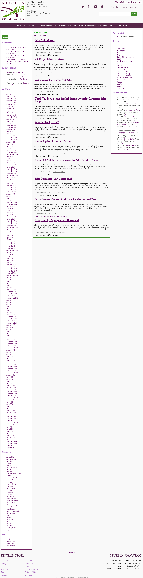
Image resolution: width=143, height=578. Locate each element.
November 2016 (11, 204)
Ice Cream (9, 494)
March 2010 (10, 360)
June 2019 (9, 159)
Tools (3, 572)
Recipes (72, 25)
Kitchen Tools (11, 497)
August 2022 (10, 119)
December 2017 (11, 188)
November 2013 (11, 271)
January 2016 (11, 219)
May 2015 (9, 236)
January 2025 (11, 102)
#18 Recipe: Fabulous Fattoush (50, 59)
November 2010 (11, 344)
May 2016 (9, 213)
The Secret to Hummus (21, 77)
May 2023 (9, 113)
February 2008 (11, 412)
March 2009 (10, 385)
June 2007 (9, 429)
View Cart (115, 7)
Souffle (8, 521)
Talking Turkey (128, 139)
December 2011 (11, 317)
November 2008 (11, 394)
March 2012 (10, 310)
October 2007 (11, 421)
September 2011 (12, 323)
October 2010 (11, 346)
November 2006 (11, 444)
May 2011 (9, 331)
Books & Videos (11, 467)
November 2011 (11, 319)
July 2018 (9, 179)
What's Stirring (87, 25)
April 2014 (9, 261)
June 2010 (9, 354)
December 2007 (11, 417)
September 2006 (12, 448)
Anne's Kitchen (11, 457)
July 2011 (9, 327)
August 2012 (10, 300)
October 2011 (11, 321)
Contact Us (121, 25)
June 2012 (9, 304)
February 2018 (11, 186)
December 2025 (11, 98)
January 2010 (11, 365)
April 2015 (9, 238)
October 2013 (11, 273)
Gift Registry (105, 25)
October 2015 (11, 225)
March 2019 (10, 163)
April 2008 (9, 408)
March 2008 (10, 410)
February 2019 (11, 165)
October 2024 (11, 105)
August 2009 (10, 375)
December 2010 (11, 342)
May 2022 (9, 121)
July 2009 (9, 377)
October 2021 (11, 130)
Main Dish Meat (11, 499)
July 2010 (9, 352)
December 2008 (11, 392)
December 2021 (11, 125)
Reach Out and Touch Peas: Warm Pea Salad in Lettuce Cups (66, 160)
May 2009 (9, 381)
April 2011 (9, 333)
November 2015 (11, 223)
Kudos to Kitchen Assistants (17, 84)
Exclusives (10, 490)
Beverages (10, 465)
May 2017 (9, 198)
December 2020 (11, 138)
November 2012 (11, 294)
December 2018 (11, 169)
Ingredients (5, 569)
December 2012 (11, 292)
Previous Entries (40, 35)
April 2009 (9, 383)
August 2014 (10, 252)
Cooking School (11, 484)
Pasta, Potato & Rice (13, 511)
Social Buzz (10, 519)
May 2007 (9, 431)
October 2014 (11, 248)
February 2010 (11, 362)
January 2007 (11, 439)
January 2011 (11, 340)
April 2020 (9, 146)
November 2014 (11, 246)
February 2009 (11, 387)
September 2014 (12, 250)
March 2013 (10, 286)
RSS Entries (71, 552)
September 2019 (12, 154)
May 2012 (9, 306)
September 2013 (12, 275)
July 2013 (9, 279)
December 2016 (11, 202)
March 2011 (10, 335)
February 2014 (11, 265)
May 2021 (9, 134)
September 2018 (12, 175)
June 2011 (9, 329)
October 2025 (11, 100)
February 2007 (11, 437)
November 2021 (11, 127)
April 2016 (9, 215)
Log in (8, 539)
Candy (8, 476)
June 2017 (9, 196)
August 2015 (10, 229)
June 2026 (9, 94)
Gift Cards (60, 25)
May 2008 (9, 406)
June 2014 (9, 256)
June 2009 (9, 379)
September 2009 (12, 373)
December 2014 (11, 244)
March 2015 (10, 240)
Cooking (4, 566)
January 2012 (11, 315)
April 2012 (9, 308)
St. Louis (9, 526)
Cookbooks (10, 480)
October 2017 (11, 192)
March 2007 (10, 435)
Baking (3, 564)
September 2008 (12, 398)
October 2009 (11, 371)
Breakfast (9, 472)
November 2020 (11, 140)
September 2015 (12, 227)
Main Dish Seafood (12, 503)
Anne (8, 73)
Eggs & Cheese (11, 488)
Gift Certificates (30, 561)
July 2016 (9, 209)
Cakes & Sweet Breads (14, 474)
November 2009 (11, 369)
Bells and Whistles (44, 40)
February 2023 (11, 115)
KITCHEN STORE (44, 25)
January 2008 (11, 414)
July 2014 (9, 254)
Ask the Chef (10, 463)
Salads (8, 517)
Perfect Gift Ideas (31, 572)
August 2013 (10, 277)
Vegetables (10, 530)
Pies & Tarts (10, 513)
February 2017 (11, 200)
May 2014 (9, 258)
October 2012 (11, 296)
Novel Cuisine (11, 507)
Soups (8, 524)
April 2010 (9, 358)
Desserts (9, 486)
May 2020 (9, 144)
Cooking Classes (25, 25)
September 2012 (12, 298)
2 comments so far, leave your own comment (51, 216)
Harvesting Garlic (18, 73)
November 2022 (11, 117)
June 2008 (9, 404)
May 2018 (9, 184)
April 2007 (9, 433)
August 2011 (10, 325)
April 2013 (9, 283)
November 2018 (11, 171)
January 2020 (11, 150)
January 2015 (11, 242)
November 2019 (11, 152)
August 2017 (10, 194)
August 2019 (10, 157)
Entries (10, 541)
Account (133, 7)
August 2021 (10, 132)
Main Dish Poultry (12, 501)
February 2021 (11, 136)
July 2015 (9, 231)
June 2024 (9, 107)
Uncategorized (11, 528)
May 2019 (9, 161)
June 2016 (9, 211)
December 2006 (11, 441)
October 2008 (11, 396)
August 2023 (10, 111)
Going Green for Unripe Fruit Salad (53, 80)
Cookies (9, 482)
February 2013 (11, 288)
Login (124, 7)
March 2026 (10, 96)
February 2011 (11, 338)
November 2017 (11, 190)
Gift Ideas (9, 492)
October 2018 (11, 173)
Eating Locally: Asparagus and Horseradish (57, 220)
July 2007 (9, 427)
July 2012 (9, 302)
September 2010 (12, 348)
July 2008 (9, 402)
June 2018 (9, 182)
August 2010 (10, 350)
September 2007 (12, 423)
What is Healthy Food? (47, 122)
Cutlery (27, 566)
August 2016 (10, 206)
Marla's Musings (12, 505)
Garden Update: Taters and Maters (53, 141)
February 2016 (11, 217)
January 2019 (11, 167)
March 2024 (10, 109)
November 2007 (11, 419)
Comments (11, 543)
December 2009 (11, 367)
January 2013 (11, 290)
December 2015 (11, 221)
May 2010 (9, 356)
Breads (8, 469)
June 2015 (9, 234)
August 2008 (10, 400)
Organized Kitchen (31, 569)
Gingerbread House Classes (15, 59)
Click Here (116, 36)
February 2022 (11, 123)
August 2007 (10, 425)
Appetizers (10, 461)
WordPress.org (11, 545)
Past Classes (10, 509)
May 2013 (9, 281)
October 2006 (11, 446)
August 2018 (10, 177)
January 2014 (11, 267)
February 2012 (11, 313)
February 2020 (11, 148)
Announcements (12, 459)
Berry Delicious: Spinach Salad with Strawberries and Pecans (66, 199)
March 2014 (10, 263)
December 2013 (11, 269)
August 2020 (10, 142)
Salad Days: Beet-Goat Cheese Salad (53, 179)
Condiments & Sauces (13, 478)
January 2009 (11, 389)
